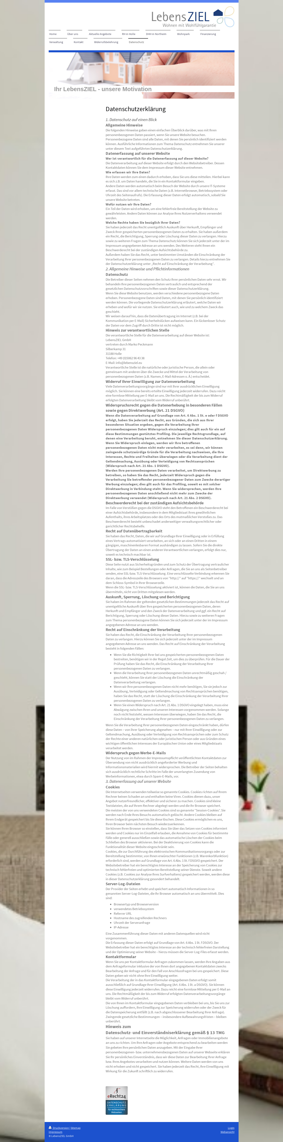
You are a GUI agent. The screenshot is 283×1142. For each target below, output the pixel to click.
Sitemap (76, 1128)
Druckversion (59, 1128)
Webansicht (228, 1132)
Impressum (55, 1132)
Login (231, 1128)
